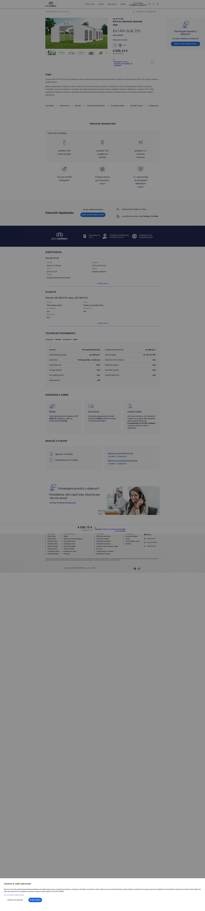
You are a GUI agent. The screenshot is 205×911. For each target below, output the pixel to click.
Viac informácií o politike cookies (14, 895)
